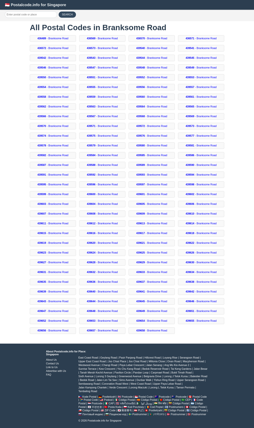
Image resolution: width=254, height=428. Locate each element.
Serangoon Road (189, 357)
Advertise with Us (56, 371)
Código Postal (127, 399)
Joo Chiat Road (137, 361)
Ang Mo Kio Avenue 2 (176, 365)
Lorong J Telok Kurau (176, 376)
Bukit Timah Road (181, 372)
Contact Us (52, 363)
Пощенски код (117, 414)
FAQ (48, 374)
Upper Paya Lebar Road (167, 383)
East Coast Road (88, 357)
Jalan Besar (201, 368)
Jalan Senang (154, 365)
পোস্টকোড (159, 414)
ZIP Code (110, 410)
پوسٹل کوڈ (146, 403)
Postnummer (139, 414)
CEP (188, 399)
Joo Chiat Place (117, 361)
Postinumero (176, 407)
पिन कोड (162, 403)
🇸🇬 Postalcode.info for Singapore (35, 5)
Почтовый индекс (92, 414)
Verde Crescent (118, 387)
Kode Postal (89, 396)
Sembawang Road (89, 383)
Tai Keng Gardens (181, 368)
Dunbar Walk (144, 380)
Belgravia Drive (152, 376)
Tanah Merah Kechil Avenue (96, 372)
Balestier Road (198, 376)
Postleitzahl (109, 396)
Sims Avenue (126, 380)
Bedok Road (87, 380)
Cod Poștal (156, 407)
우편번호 (97, 407)
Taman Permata (185, 387)
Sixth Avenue (85, 376)
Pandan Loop (141, 372)
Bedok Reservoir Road (155, 368)
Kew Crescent (107, 368)
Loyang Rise (170, 357)
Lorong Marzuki (138, 387)
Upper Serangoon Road (190, 380)
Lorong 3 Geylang (106, 376)
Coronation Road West (115, 383)
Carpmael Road (160, 372)
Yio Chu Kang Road (128, 368)
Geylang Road (108, 357)
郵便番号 (126, 410)
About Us (51, 359)
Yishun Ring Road (164, 380)
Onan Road (173, 361)
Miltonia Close (157, 361)
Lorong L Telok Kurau (161, 387)
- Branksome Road (52, 38)
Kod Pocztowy (136, 407)
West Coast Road (141, 383)
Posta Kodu (114, 407)
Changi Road (109, 365)
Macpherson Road (193, 361)
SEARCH (67, 14)
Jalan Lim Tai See (106, 380)
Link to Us (52, 367)
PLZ (140, 410)
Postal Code (146, 396)
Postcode (127, 396)
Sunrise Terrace (87, 368)
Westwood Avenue (89, 365)
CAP (111, 403)
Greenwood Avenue (130, 376)
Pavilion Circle (122, 372)
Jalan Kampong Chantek (92, 387)
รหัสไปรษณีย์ (127, 403)
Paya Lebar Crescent (132, 365)
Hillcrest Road (152, 357)
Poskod (108, 399)
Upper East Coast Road (92, 361)
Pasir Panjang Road (130, 357)
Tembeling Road (87, 391)
